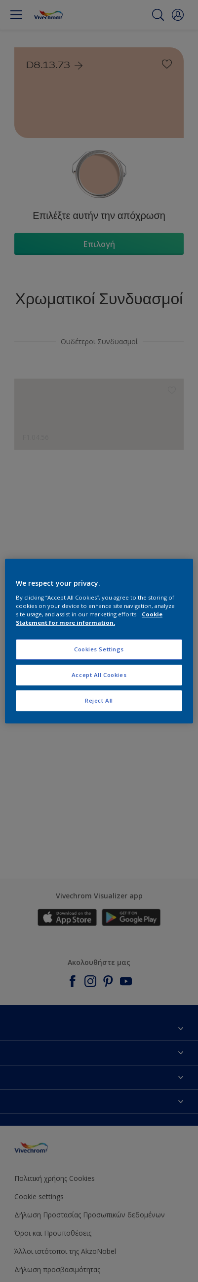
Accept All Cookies (99, 674)
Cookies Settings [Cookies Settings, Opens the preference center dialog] (99, 649)
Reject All (99, 700)
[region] (99, 641)
